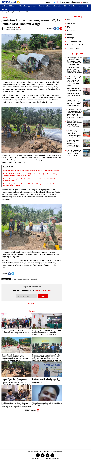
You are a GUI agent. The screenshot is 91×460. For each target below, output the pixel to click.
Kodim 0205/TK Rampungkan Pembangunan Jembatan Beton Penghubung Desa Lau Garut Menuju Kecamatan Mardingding (14, 357)
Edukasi (72, 6)
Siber (36, 451)
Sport (31, 12)
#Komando (34, 279)
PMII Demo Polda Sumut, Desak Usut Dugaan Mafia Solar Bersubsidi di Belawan (74, 70)
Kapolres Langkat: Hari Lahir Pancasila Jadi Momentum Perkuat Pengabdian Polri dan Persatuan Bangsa (74, 93)
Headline (13, 6)
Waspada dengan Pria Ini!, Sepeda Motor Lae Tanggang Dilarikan (47, 404)
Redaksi (30, 451)
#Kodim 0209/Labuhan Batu (20, 279)
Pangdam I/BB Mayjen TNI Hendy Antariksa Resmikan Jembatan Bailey (15, 332)
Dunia (48, 6)
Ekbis (64, 6)
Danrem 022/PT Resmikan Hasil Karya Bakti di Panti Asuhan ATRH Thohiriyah (74, 102)
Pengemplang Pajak (73, 41)
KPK (67, 20)
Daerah (41, 6)
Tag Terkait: (6, 279)
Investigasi (5, 12)
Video (80, 6)
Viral (18, 12)
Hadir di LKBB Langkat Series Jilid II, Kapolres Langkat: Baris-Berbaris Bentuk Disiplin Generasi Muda (74, 81)
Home (5, 6)
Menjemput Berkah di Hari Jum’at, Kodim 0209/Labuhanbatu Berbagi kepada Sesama (31, 170)
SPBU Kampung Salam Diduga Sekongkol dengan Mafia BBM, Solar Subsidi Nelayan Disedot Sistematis (74, 61)
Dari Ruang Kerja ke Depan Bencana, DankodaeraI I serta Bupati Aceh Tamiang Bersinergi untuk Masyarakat (16, 405)
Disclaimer (42, 451)
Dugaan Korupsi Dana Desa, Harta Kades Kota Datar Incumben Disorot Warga (74, 152)
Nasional (32, 6)
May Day (69, 34)
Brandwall (75, 2)
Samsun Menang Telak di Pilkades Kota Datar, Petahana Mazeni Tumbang (74, 123)
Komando (57, 6)
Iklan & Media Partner (54, 451)
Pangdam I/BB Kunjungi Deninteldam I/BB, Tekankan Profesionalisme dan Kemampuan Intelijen (74, 133)
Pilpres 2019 (70, 23)
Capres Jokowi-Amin (73, 48)
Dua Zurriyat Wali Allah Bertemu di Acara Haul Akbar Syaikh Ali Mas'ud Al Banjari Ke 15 (46, 381)
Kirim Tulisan (65, 2)
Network (84, 2)
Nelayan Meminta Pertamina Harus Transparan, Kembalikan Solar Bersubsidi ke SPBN (73, 144)
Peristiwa (23, 6)
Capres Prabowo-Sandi (74, 45)
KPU (67, 27)
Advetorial (25, 12)
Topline (13, 12)
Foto (4, 9)
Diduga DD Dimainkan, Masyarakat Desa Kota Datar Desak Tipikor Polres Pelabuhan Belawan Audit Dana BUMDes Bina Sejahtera (75, 113)
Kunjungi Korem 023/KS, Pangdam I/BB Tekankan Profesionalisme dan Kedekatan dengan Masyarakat (46, 333)
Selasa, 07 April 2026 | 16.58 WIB (13, 29)
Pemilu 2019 (70, 31)
